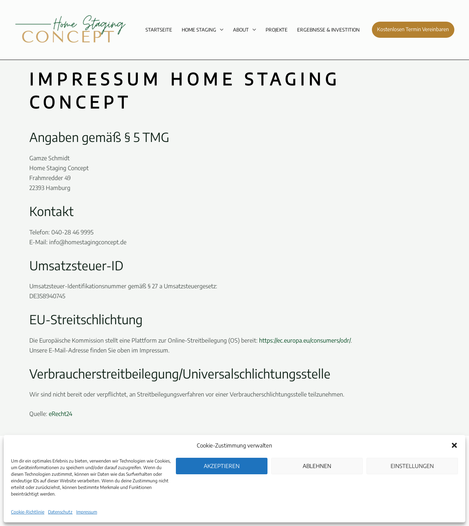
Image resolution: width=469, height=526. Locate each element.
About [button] (241, 30)
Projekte (277, 30)
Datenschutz (60, 512)
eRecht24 (60, 413)
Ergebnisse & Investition (328, 30)
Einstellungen (412, 466)
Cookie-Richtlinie (27, 512)
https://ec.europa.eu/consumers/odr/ (305, 340)
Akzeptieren (222, 466)
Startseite (158, 30)
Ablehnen (317, 466)
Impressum (86, 512)
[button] (454, 445)
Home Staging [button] (199, 30)
